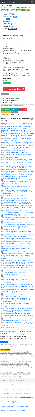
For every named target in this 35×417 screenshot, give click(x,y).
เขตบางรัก (20, 359)
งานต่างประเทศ (4, 346)
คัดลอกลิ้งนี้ (15, 112)
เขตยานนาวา (29, 361)
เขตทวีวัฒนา (17, 376)
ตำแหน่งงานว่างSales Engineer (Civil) (12, 157)
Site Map (17, 402)
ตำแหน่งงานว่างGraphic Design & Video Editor (15, 152)
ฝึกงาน (2, 344)
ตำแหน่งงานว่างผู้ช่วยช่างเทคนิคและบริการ (14, 150)
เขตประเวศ (25, 365)
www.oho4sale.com (6, 414)
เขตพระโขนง (11, 354)
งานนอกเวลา (15, 344)
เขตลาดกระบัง (17, 352)
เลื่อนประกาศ (14, 109)
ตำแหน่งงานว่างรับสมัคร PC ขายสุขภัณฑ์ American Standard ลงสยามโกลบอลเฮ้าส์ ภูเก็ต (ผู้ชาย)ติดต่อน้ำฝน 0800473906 (15, 248)
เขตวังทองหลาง (4, 372)
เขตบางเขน (10, 352)
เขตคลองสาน (20, 363)
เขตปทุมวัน (26, 359)
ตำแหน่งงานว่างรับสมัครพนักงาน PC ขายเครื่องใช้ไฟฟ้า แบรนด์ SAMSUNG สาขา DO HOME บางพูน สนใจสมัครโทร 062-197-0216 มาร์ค (17, 257)
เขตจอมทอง (10, 370)
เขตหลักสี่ (15, 374)
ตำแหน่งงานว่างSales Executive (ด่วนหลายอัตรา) (15, 130)
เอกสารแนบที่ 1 (13, 93)
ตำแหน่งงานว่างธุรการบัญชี (10, 327)
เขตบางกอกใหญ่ (13, 359)
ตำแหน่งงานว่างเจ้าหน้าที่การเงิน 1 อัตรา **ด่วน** (15, 293)
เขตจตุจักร (17, 367)
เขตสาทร (26, 363)
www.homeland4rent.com (7, 406)
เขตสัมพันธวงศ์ (4, 363)
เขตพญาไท (14, 361)
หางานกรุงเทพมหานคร (9, 2)
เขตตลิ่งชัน (19, 356)
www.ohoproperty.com (19, 410)
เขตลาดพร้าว (25, 367)
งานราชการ (29, 344)
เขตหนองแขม (28, 354)
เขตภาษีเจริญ (4, 356)
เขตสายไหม (22, 374)
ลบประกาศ (23, 109)
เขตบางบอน (3, 376)
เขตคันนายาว (25, 370)
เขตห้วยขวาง (12, 363)
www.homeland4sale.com (21, 406)
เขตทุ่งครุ (28, 374)
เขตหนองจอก (4, 354)
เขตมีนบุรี (25, 352)
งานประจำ (22, 344)
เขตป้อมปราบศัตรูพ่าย (5, 361)
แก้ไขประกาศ (5, 109)
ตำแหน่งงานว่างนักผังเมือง (10, 274)
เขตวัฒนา (3, 374)
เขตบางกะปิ (3, 352)
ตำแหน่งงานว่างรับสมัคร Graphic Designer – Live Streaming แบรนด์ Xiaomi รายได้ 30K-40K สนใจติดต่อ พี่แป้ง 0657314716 (16, 186)
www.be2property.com (7, 410)
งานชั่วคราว (8, 344)
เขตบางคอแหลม (4, 365)
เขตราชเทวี (18, 365)
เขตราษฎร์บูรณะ (12, 356)
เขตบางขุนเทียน (19, 354)
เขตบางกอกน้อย (4, 359)
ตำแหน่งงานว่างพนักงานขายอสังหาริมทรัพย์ (14, 195)
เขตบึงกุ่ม (31, 367)
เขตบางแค (10, 376)
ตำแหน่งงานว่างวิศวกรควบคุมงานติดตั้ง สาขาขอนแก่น (17, 241)
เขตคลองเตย (3, 367)
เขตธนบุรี (31, 356)
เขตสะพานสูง (12, 372)
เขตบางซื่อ (12, 365)
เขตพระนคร (21, 361)
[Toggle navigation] (32, 2)
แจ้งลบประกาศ (6, 112)
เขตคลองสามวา (20, 372)
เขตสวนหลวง (18, 370)
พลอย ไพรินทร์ (10, 402)
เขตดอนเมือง (11, 367)
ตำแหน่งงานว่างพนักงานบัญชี (10, 221)
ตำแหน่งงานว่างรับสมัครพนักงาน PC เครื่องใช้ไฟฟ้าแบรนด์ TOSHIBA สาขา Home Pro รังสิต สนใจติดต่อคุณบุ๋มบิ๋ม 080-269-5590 (17, 286)
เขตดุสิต (26, 356)
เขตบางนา (28, 372)
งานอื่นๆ (11, 346)
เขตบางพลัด (3, 370)
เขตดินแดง (9, 374)
